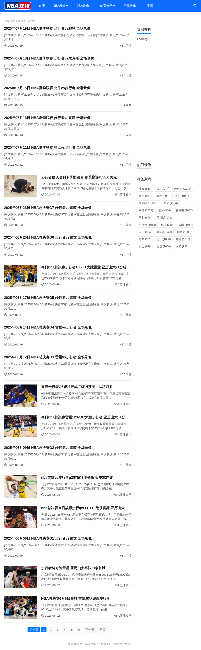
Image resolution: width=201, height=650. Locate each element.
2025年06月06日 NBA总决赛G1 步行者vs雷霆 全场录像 (48, 538)
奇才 (167, 224)
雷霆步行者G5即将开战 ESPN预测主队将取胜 (77, 387)
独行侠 (147, 224)
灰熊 (146, 210)
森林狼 (184, 210)
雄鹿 (183, 239)
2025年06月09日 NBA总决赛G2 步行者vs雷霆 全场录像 (48, 448)
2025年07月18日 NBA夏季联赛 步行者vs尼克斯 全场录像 (49, 58)
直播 (150, 5)
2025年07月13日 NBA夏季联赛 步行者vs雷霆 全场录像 (47, 118)
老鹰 (145, 239)
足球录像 (129, 5)
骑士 (163, 195)
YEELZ (128, 644)
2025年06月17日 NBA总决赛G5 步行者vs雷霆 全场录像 (48, 298)
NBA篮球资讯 (122, 194)
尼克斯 (165, 217)
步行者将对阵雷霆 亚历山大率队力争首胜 (73, 568)
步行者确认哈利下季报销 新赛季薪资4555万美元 (79, 177)
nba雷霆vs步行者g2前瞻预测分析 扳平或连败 (77, 478)
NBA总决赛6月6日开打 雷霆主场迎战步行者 (75, 598)
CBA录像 (82, 5)
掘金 (184, 232)
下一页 (89, 629)
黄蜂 (145, 188)
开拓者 (164, 232)
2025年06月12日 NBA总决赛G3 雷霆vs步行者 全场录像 (48, 357)
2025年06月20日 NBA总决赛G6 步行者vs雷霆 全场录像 (48, 237)
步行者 (182, 188)
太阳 (186, 224)
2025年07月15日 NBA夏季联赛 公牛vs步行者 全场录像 (47, 88)
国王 (145, 232)
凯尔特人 (148, 203)
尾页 (102, 629)
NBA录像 (59, 5)
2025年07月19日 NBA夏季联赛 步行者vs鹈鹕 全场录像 (47, 28)
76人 (181, 195)
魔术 (145, 195)
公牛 (163, 188)
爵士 (145, 246)
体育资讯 (106, 5)
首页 (42, 5)
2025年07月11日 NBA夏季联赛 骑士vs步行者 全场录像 (47, 147)
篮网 (164, 210)
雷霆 (164, 246)
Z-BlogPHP (103, 644)
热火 (171, 203)
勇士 (164, 239)
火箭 (182, 246)
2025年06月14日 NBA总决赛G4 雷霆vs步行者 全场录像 (48, 327)
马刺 (145, 217)
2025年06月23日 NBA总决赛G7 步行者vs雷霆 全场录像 (48, 208)
